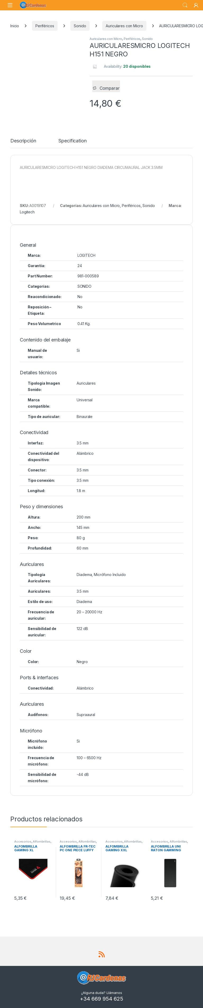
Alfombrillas (41, 841)
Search (185, 5)
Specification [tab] (72, 140)
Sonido (80, 26)
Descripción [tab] (23, 140)
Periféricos (44, 26)
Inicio (14, 26)
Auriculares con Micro (124, 26)
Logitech (27, 212)
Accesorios (22, 841)
